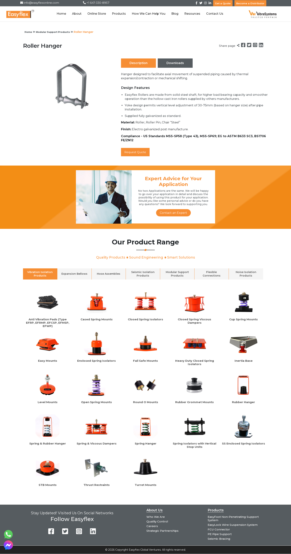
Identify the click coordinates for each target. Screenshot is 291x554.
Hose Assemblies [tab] (108, 274)
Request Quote (136, 152)
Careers (152, 526)
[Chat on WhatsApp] (8, 538)
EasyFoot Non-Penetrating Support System (233, 518)
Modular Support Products (53, 32)
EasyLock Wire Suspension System (233, 525)
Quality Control (157, 521)
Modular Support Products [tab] (177, 273)
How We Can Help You (148, 13)
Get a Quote (223, 3)
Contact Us (214, 13)
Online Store (96, 13)
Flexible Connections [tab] (211, 273)
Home (61, 13)
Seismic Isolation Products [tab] (143, 273)
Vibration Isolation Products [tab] (40, 273)
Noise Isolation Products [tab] (246, 273)
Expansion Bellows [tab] (74, 274)
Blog (174, 13)
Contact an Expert (173, 213)
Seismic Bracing (219, 539)
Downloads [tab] (175, 63)
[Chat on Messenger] (8, 548)
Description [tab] (139, 63)
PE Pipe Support (220, 534)
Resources (192, 13)
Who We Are (155, 517)
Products (118, 13)
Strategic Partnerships (162, 531)
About (76, 13)
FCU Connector (219, 529)
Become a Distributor (250, 3)
